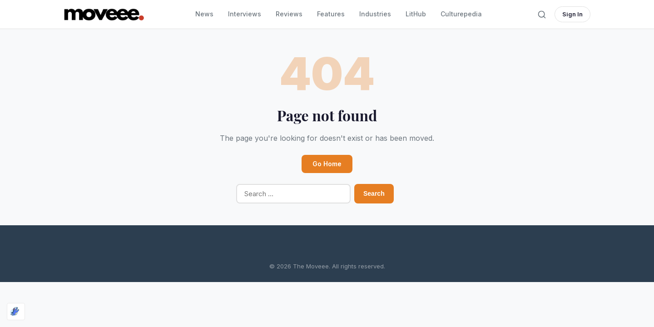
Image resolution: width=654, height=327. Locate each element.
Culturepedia (461, 14)
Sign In (572, 14)
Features (331, 14)
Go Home (327, 164)
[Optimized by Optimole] (16, 311)
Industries (375, 14)
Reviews (289, 14)
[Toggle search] (542, 14)
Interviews (244, 14)
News (204, 14)
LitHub (416, 14)
